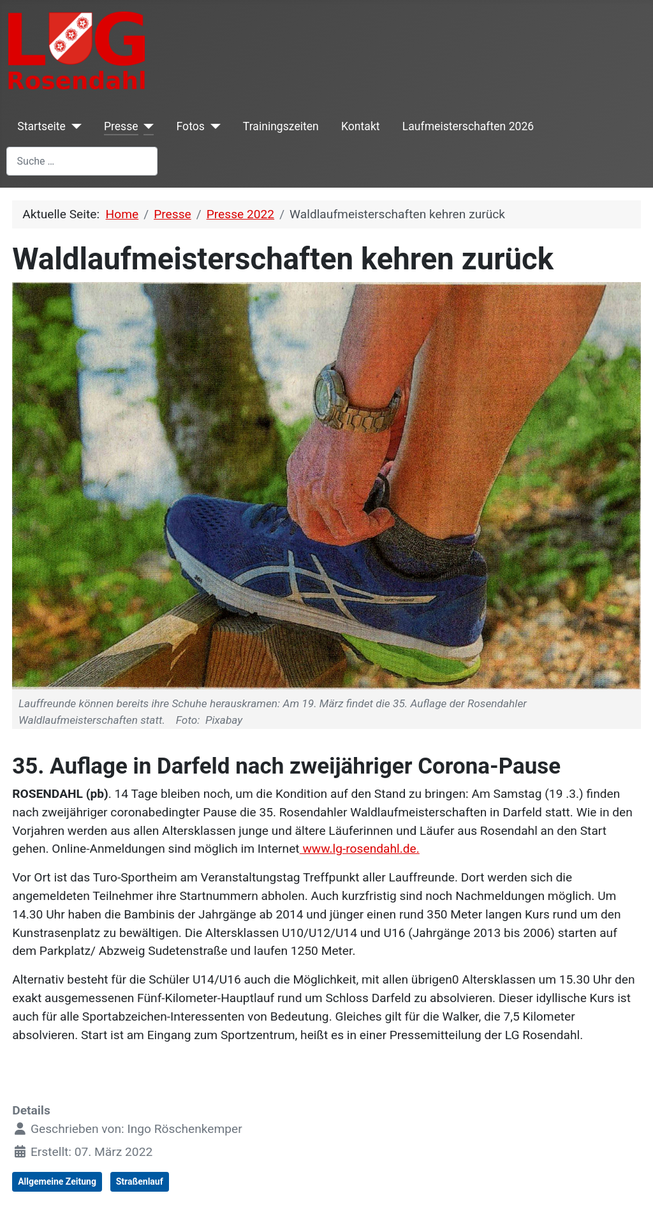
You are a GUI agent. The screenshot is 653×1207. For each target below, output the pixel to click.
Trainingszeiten (281, 126)
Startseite (41, 126)
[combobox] (82, 161)
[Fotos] (213, 126)
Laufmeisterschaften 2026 (468, 126)
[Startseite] (74, 126)
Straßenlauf (139, 1181)
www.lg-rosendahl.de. (360, 848)
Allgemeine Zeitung (57, 1181)
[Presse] (146, 126)
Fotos (191, 126)
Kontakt (360, 126)
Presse (121, 126)
